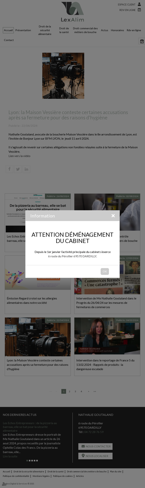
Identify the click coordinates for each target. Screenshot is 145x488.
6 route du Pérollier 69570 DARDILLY (72, 256)
